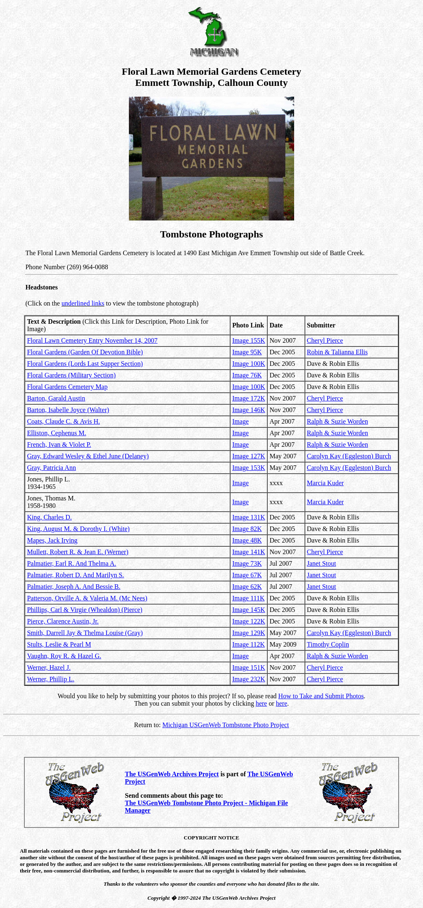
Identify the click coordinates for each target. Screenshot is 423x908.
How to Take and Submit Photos (321, 695)
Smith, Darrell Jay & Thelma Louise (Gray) (85, 632)
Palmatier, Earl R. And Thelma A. (71, 563)
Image (240, 421)
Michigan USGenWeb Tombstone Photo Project (225, 724)
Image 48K (247, 540)
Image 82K (247, 528)
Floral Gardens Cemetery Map (67, 386)
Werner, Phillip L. (50, 679)
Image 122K (248, 621)
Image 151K (248, 667)
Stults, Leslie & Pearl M (59, 644)
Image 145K (248, 609)
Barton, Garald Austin (56, 398)
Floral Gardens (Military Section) (71, 375)
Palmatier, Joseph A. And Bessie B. (73, 586)
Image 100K (248, 363)
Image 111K (248, 598)
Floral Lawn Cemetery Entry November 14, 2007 (92, 340)
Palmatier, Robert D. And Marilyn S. (75, 574)
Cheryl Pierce (325, 340)
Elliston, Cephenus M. (56, 432)
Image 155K (248, 340)
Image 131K (248, 517)
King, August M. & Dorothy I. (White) (78, 528)
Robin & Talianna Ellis (337, 352)
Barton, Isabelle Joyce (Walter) (68, 409)
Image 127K (248, 456)
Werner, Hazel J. (49, 667)
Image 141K (248, 551)
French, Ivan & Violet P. (59, 444)
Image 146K (248, 409)
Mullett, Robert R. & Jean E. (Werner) (77, 551)
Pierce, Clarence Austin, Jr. (62, 621)
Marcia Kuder (325, 482)
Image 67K (247, 574)
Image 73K (247, 563)
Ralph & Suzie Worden (337, 421)
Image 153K (248, 467)
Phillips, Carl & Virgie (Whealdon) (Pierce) (84, 609)
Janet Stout (321, 563)
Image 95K (247, 352)
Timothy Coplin (328, 644)
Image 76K (247, 375)
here (261, 703)
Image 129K (248, 632)
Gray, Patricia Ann (51, 467)
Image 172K (248, 398)
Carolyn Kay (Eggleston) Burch (349, 456)
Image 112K (248, 644)
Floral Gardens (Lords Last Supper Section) (85, 363)
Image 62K (247, 586)
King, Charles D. (49, 517)
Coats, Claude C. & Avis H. (63, 421)
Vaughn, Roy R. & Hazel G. (64, 655)
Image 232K (248, 679)
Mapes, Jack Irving (52, 540)
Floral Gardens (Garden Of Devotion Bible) (85, 352)
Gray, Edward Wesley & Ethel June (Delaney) (88, 456)
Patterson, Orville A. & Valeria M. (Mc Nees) (87, 598)
